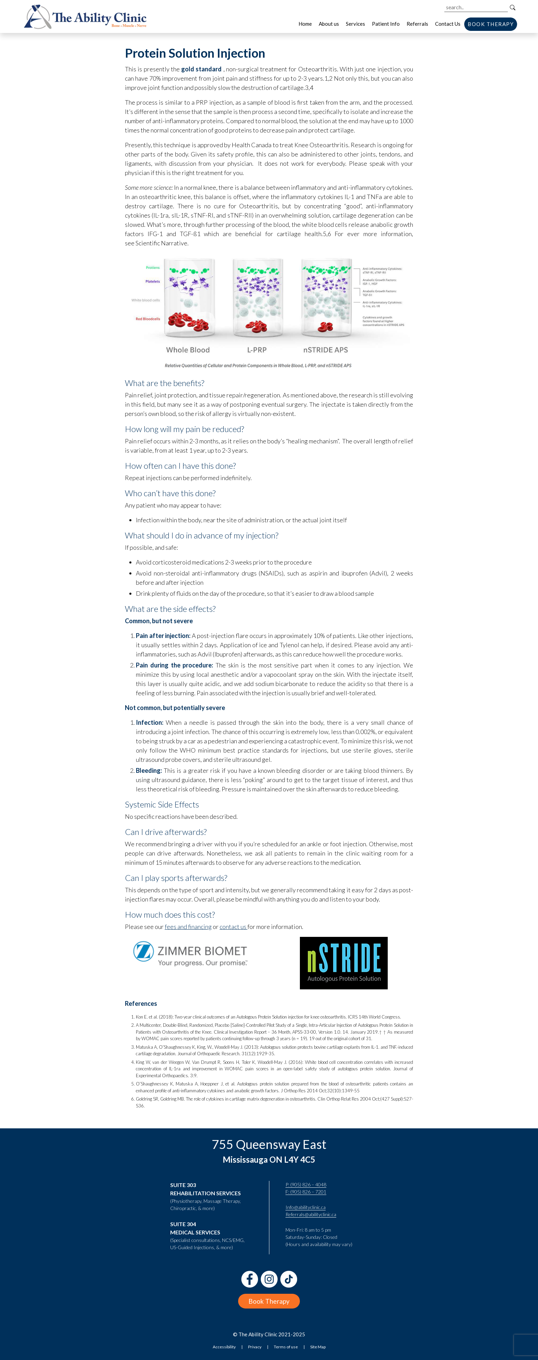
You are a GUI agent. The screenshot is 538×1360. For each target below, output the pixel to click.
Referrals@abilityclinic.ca (310, 1214)
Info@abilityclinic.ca (305, 1207)
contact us (233, 926)
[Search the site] (476, 7)
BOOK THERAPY (491, 24)
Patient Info (386, 24)
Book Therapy (269, 1301)
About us (329, 24)
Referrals (417, 24)
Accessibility (224, 1346)
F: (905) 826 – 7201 (305, 1192)
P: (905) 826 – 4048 (305, 1184)
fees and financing (188, 926)
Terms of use (286, 1346)
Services (355, 24)
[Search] (512, 7)
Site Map (318, 1346)
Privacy (254, 1346)
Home (305, 24)
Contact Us (447, 24)
